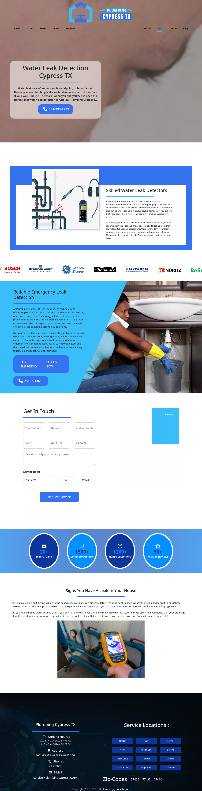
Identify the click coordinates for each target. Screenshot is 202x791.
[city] (34, 443)
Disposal (69, 28)
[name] (34, 428)
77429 (135, 779)
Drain (30, 28)
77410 (158, 779)
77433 (146, 779)
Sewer (43, 28)
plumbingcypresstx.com (115, 789)
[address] (84, 428)
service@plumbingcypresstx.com (55, 778)
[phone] (59, 428)
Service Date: (31, 472)
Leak (159, 28)
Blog (185, 28)
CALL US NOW (51, 364)
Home (17, 28)
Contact (173, 28)
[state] (59, 443)
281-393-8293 (56, 109)
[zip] (84, 443)
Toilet (56, 28)
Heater (146, 28)
